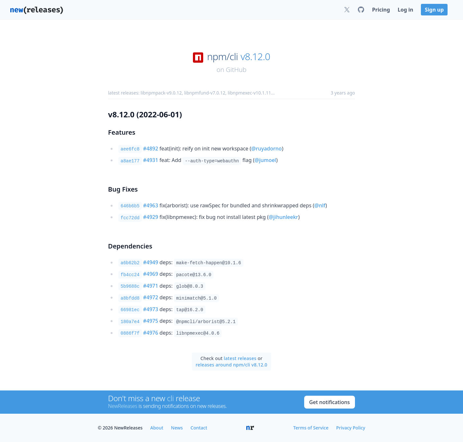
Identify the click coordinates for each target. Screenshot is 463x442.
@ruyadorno (266, 148)
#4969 (150, 273)
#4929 (150, 217)
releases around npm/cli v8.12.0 (232, 365)
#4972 (150, 297)
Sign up (434, 9)
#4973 (150, 309)
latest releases (240, 358)
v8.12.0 (255, 56)
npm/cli (222, 56)
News (177, 428)
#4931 (150, 160)
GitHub (236, 69)
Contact (199, 428)
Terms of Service (310, 428)
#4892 (150, 148)
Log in (405, 9)
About (156, 428)
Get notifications (329, 402)
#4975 (150, 320)
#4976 (150, 332)
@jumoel (265, 160)
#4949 (150, 262)
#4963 (150, 205)
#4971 (150, 285)
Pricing (381, 9)
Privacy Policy (350, 428)
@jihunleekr (283, 217)
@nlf (319, 205)
